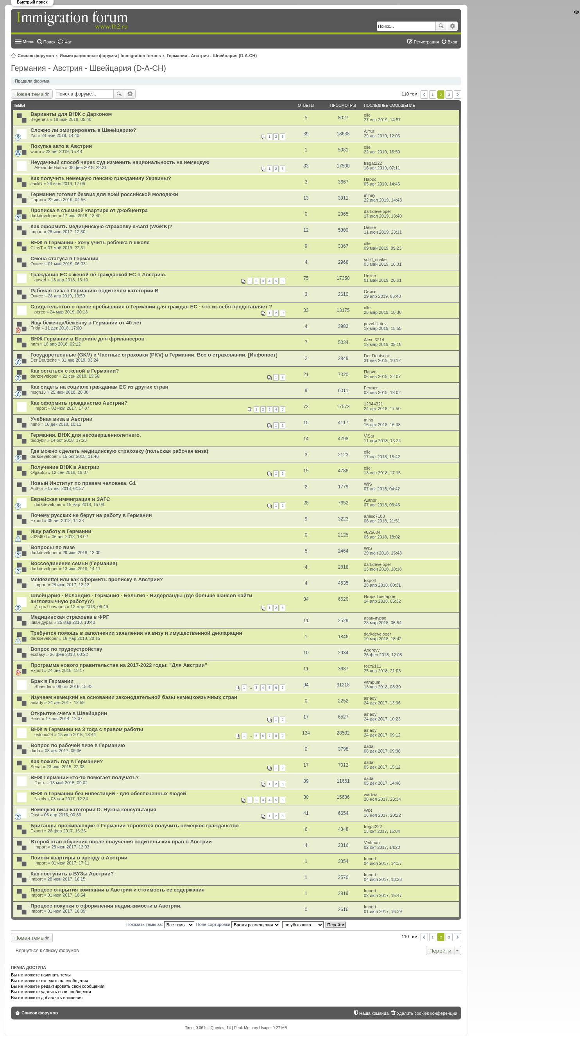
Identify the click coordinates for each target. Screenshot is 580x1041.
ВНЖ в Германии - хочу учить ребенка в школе (90, 242)
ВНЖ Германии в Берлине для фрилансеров (87, 339)
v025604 (38, 536)
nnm (34, 344)
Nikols (40, 798)
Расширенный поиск (452, 26)
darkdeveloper (44, 215)
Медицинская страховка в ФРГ (69, 617)
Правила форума (32, 81)
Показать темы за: (160, 924)
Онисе (36, 263)
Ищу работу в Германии (60, 531)
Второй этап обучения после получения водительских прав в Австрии (121, 842)
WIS (368, 484)
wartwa (371, 794)
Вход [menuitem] (452, 42)
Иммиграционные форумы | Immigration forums (110, 55)
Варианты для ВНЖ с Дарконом (71, 114)
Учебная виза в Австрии (61, 419)
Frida (35, 328)
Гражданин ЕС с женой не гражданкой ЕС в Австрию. (98, 274)
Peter (35, 718)
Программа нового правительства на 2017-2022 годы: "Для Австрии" (118, 665)
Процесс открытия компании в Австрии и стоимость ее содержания (117, 890)
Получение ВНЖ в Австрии (65, 467)
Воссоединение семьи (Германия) (73, 563)
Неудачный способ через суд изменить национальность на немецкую (119, 162)
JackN (36, 183)
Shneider (43, 686)
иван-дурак (41, 622)
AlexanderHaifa (49, 167)
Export (36, 520)
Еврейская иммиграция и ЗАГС (70, 499)
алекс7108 (374, 516)
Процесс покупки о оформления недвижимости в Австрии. (105, 906)
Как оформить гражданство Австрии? (78, 403)
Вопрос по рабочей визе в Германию (77, 745)
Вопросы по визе (52, 547)
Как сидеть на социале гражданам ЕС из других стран (99, 387)
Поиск (441, 26)
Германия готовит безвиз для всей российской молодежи (104, 194)
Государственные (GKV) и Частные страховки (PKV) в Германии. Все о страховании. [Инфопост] (153, 355)
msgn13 (38, 392)
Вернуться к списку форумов (47, 950)
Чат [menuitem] (68, 42)
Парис (370, 179)
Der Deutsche (43, 360)
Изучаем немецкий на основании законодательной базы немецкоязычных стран (133, 697)
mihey (369, 195)
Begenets (39, 119)
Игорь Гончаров (50, 606)
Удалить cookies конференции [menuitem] (427, 1013)
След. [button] (457, 94)
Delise (370, 227)
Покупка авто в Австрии (61, 146)
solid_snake (375, 259)
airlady (36, 702)
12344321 (373, 404)
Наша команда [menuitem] (373, 1013)
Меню (28, 41)
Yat (33, 135)
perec (39, 312)
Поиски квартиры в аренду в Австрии (78, 858)
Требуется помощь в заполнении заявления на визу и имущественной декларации (136, 633)
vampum (372, 682)
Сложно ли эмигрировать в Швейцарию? (83, 130)
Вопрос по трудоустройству (66, 649)
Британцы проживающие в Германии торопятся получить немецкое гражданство (134, 825)
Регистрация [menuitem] (426, 42)
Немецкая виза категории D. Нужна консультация (93, 809)
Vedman (372, 842)
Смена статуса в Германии (64, 258)
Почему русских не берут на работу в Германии (91, 515)
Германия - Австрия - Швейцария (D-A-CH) (212, 55)
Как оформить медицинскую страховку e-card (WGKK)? (101, 226)
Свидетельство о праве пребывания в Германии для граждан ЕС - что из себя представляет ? (151, 307)
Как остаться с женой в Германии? (74, 371)
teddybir (38, 440)
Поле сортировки (238, 924)
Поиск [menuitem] (49, 42)
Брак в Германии (51, 681)
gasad (40, 279)
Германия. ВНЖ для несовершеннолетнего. (85, 435)
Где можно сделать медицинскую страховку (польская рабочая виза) (119, 451)
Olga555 (38, 472)
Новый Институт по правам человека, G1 (83, 483)
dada (35, 750)
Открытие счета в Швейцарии (68, 713)
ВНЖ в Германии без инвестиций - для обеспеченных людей (108, 793)
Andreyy (372, 650)
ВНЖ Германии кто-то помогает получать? (84, 777)
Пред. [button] (424, 94)
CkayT (36, 247)
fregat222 (373, 163)
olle (367, 115)
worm (35, 151)
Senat (36, 766)
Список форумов (36, 55)
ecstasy (37, 654)
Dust (34, 814)
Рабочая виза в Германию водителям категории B (94, 291)
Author (36, 488)
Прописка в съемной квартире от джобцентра (89, 210)
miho (35, 424)
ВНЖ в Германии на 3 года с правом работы (86, 729)
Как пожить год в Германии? (66, 761)
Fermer (371, 387)
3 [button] (449, 94)
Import (36, 231)
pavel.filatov (375, 323)
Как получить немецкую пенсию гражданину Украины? (100, 178)
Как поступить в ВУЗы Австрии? (72, 874)
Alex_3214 (374, 339)
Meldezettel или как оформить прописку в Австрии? (96, 579)
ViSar (369, 436)
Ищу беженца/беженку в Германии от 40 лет (86, 323)
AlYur (369, 131)
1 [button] (432, 94)
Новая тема (29, 93)
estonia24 (43, 734)
